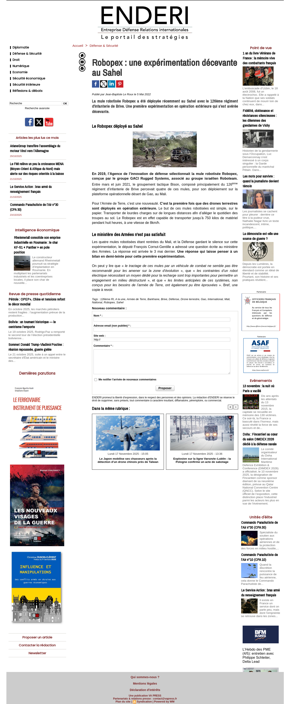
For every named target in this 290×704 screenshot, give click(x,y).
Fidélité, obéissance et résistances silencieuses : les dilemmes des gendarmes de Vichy (260, 113)
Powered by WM (163, 699)
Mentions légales (145, 682)
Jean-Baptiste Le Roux (119, 94)
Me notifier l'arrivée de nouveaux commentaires (127, 379)
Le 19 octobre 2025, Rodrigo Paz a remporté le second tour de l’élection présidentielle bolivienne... (35, 324)
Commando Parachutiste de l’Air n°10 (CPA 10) (259, 538)
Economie (17, 67)
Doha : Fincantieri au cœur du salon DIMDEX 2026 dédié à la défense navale (260, 422)
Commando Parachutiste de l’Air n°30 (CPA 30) (259, 504)
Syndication (144, 699)
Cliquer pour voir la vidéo (260, 669)
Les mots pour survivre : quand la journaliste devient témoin (261, 172)
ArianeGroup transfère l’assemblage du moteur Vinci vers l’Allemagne (35, 139)
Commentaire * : (103, 345)
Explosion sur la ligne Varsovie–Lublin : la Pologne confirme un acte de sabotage (202, 460)
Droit (14, 57)
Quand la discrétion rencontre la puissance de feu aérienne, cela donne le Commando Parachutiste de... (260, 554)
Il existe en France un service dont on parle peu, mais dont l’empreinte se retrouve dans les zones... (260, 588)
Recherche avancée (37, 99)
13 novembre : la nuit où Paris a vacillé (258, 374)
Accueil (79, 45)
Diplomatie (18, 47)
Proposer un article (37, 623)
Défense (174, 299)
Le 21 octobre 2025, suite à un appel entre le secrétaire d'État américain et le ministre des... (35, 345)
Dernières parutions (37, 359)
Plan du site (124, 699)
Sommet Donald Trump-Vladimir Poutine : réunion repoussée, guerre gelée (36, 336)
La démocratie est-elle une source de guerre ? (260, 223)
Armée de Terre (136, 299)
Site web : (99, 335)
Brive (164, 299)
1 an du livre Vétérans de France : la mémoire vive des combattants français (259, 58)
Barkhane (153, 299)
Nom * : (97, 315)
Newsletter (37, 639)
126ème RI (107, 299)
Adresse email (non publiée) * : (112, 325)
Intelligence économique (37, 225)
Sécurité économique (25, 72)
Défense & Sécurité (24, 52)
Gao (203, 299)
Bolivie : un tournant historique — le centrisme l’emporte (32, 314)
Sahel (119, 302)
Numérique (18, 62)
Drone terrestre (190, 299)
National (97, 302)
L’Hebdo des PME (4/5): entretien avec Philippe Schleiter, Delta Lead (261, 634)
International (215, 299)
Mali (227, 299)
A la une (120, 299)
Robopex (109, 302)
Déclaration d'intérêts (145, 687)
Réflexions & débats (24, 83)
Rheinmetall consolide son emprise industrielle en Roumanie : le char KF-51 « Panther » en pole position (37, 240)
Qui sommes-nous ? (145, 676)
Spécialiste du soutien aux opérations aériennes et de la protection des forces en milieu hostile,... (260, 520)
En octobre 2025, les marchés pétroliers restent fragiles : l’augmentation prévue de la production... (37, 304)
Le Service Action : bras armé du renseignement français (31, 185)
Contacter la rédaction (37, 631)
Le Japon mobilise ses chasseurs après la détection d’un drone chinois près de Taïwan (128, 460)
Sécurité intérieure (23, 78)
